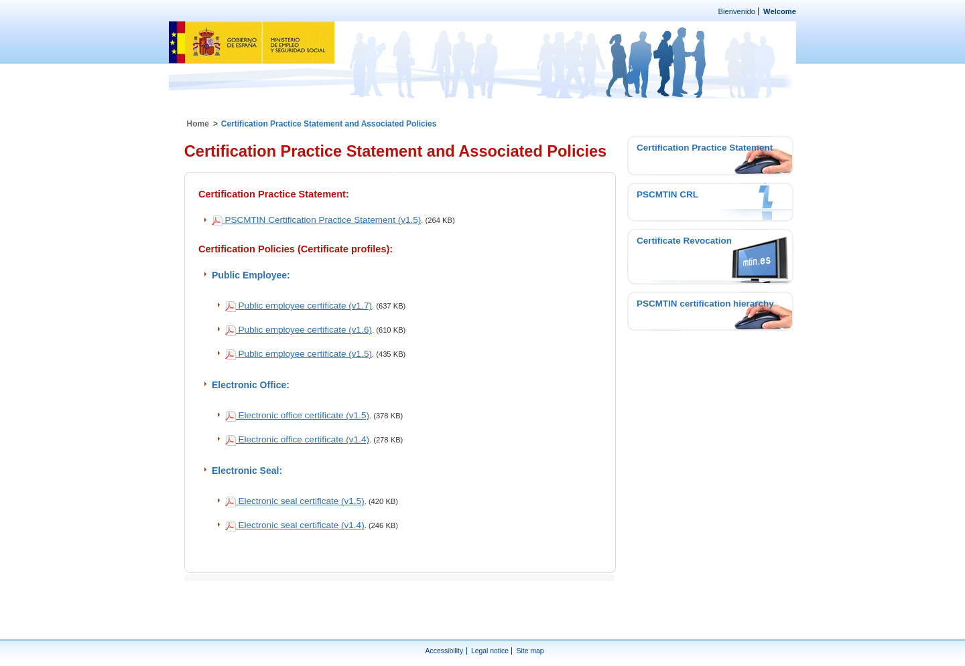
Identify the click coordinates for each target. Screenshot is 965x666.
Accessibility (445, 651)
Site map (530, 651)
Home (198, 124)
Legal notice (490, 651)
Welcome (779, 11)
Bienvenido (736, 11)
